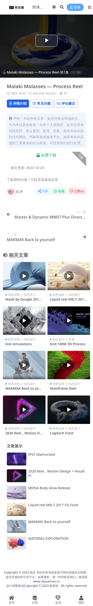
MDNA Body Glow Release (49, 488)
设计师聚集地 (15, 586)
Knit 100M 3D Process (67, 344)
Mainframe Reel (63, 388)
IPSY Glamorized (41, 454)
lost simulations (18, 344)
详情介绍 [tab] (18, 103)
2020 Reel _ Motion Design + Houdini (23, 435)
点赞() (77, 191)
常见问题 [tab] (42, 103)
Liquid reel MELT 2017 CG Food (68, 301)
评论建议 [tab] (66, 103)
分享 (43, 191)
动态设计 (51, 93)
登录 (75, 7)
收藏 (59, 191)
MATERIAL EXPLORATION (48, 538)
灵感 (71, 339)
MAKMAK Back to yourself (23, 390)
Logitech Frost (62, 433)
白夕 (15, 191)
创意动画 (38, 93)
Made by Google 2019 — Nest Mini (23, 301)
